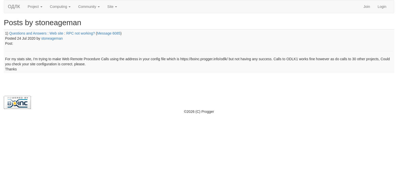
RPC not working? (80, 33)
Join (366, 7)
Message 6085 (108, 33)
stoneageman (52, 38)
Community (89, 7)
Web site (56, 33)
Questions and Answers (27, 33)
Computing (60, 7)
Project (35, 7)
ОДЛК (14, 6)
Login (382, 7)
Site (112, 7)
